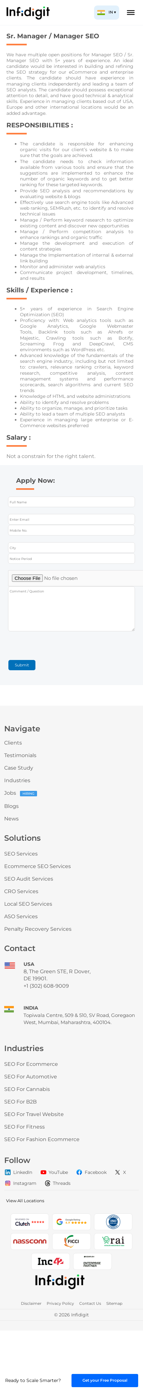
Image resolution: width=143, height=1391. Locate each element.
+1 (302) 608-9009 (46, 986)
